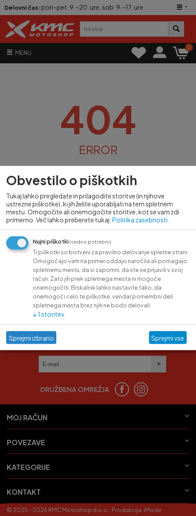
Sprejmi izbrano (31, 337)
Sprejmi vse (167, 337)
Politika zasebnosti (140, 220)
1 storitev (48, 314)
